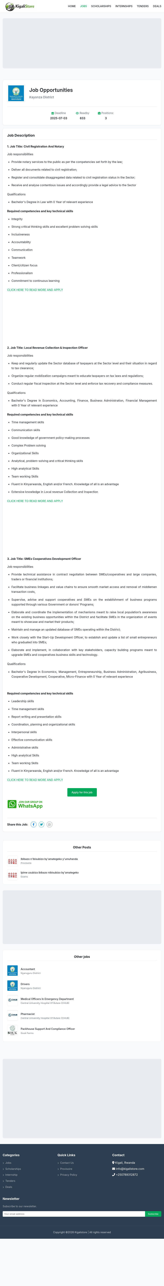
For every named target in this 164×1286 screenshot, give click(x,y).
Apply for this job (82, 792)
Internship (10, 1174)
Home (72, 6)
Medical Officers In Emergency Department (47, 998)
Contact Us (66, 1162)
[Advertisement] (82, 43)
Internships (124, 6)
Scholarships (101, 6)
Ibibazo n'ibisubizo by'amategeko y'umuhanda (49, 858)
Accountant (28, 969)
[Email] (74, 1214)
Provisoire (65, 1168)
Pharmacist (27, 1013)
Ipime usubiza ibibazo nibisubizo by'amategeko (50, 872)
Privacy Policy (67, 1174)
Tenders (143, 6)
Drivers (25, 984)
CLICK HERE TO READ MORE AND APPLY (35, 290)
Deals (157, 6)
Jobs (83, 6)
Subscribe (153, 1214)
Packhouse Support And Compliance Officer (48, 1028)
